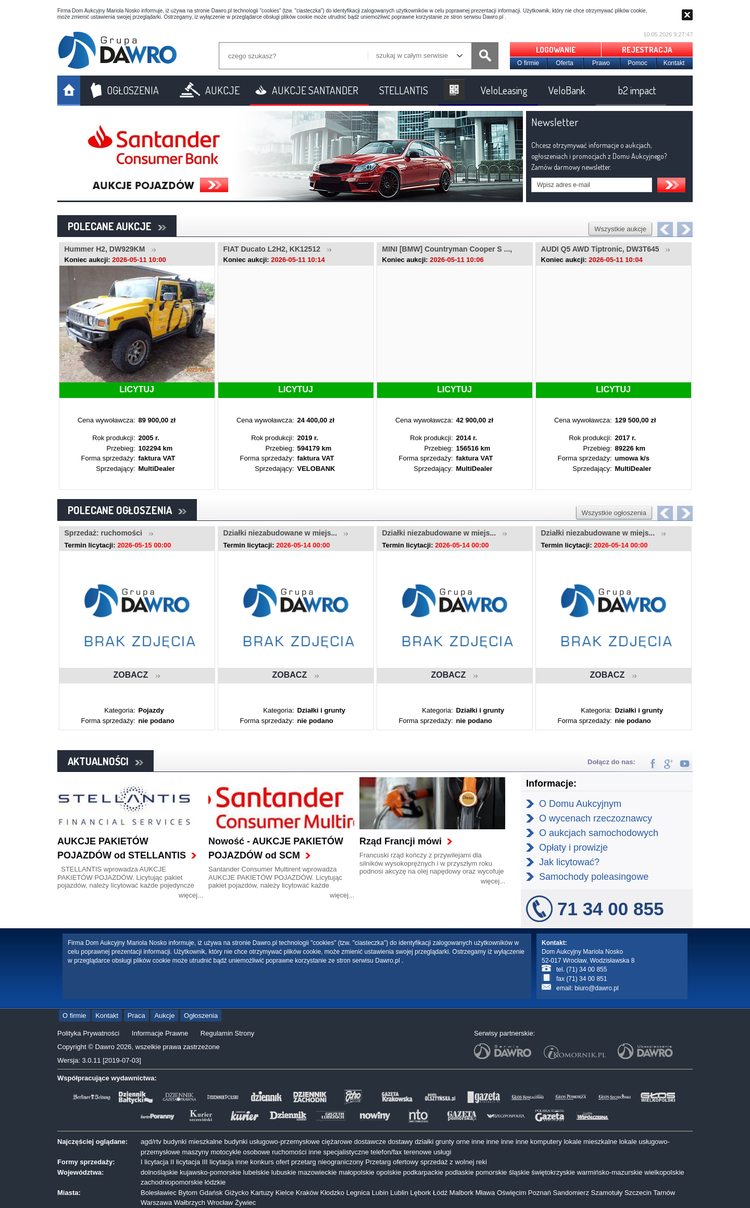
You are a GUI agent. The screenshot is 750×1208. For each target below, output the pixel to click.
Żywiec (245, 1202)
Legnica (358, 1193)
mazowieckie (317, 1172)
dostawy (400, 1141)
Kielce (285, 1193)
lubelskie (256, 1172)
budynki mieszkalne (192, 1141)
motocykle (225, 1152)
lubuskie (283, 1172)
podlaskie (459, 1172)
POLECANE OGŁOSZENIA (127, 510)
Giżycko (236, 1193)
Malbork (461, 1193)
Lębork (420, 1193)
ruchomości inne (296, 1152)
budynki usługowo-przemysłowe (272, 1141)
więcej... (191, 895)
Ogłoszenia (201, 1015)
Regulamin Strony (227, 1033)
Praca (136, 1015)
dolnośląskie (159, 1172)
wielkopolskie (664, 1172)
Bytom (187, 1193)
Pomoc (637, 63)
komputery (546, 1141)
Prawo (601, 63)
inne (477, 1141)
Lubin (380, 1193)
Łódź (440, 1193)
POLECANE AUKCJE (117, 226)
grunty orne (452, 1141)
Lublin (399, 1193)
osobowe (256, 1152)
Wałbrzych (189, 1202)
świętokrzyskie (553, 1172)
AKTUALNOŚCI (105, 761)
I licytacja (154, 1162)
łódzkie (215, 1182)
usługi (442, 1152)
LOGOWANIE (556, 50)
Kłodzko (332, 1193)
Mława (485, 1193)
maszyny (195, 1152)
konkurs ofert (269, 1162)
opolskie (388, 1172)
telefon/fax (386, 1152)
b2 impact (637, 90)
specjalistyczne (346, 1152)
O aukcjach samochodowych (598, 833)
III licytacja (218, 1162)
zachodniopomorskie (172, 1182)
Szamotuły (607, 1193)
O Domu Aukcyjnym (580, 804)
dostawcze (370, 1141)
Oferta (564, 63)
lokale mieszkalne (590, 1141)
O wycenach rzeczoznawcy (595, 818)
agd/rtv (151, 1141)
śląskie (519, 1172)
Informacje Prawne (160, 1033)
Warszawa (156, 1202)
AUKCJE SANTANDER (315, 90)
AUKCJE (222, 90)
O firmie (528, 63)
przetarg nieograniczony (327, 1162)
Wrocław (220, 1202)
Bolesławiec (159, 1193)
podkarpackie (423, 1172)
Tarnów (664, 1193)
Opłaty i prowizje (573, 847)
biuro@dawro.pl (596, 988)
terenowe (417, 1152)
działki (424, 1141)
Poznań (539, 1193)
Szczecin (638, 1193)
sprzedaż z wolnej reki (453, 1162)
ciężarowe (337, 1141)
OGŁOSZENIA (133, 90)
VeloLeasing (504, 90)
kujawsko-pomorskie (210, 1172)
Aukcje (164, 1015)
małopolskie (356, 1172)
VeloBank (566, 90)
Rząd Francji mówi (400, 841)
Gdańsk (211, 1193)
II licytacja (185, 1162)
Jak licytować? (569, 862)
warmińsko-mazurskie (610, 1172)
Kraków (307, 1193)
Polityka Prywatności (88, 1033)
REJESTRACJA (647, 50)
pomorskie (491, 1172)
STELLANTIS (403, 90)
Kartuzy (262, 1193)
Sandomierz (571, 1193)
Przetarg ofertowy (391, 1162)
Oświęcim (511, 1193)
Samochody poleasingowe (593, 876)
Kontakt (674, 63)
